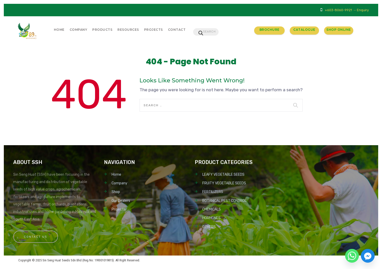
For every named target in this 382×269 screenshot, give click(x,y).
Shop (116, 192)
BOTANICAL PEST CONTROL (224, 201)
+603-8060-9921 (338, 10)
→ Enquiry (361, 10)
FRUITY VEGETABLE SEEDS (224, 183)
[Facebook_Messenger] (368, 256)
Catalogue (304, 30)
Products (102, 30)
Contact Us (35, 236)
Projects (153, 30)
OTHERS (209, 227)
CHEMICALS (211, 209)
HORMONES (211, 218)
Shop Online (338, 30)
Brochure (269, 30)
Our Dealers (121, 201)
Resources (128, 30)
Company (78, 30)
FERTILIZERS (212, 192)
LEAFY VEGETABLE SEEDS (223, 174)
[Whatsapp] (352, 256)
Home (59, 30)
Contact (177, 30)
